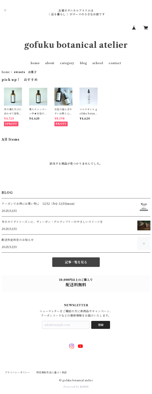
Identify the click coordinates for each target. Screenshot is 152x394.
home (35, 63)
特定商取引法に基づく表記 (51, 372)
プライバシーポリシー (17, 372)
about (49, 63)
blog (83, 63)
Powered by (76, 386)
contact (115, 63)
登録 (101, 325)
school (97, 63)
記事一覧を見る (76, 262)
